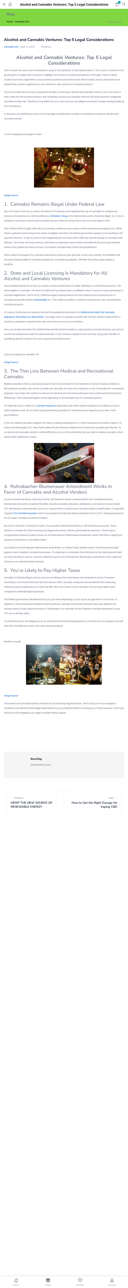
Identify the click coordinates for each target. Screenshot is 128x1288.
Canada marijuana (46, 405)
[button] (117, 4)
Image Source (11, 195)
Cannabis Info (22, 21)
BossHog (46, 46)
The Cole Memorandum (25, 513)
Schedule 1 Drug (58, 216)
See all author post (42, 765)
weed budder (40, 299)
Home (9, 21)
